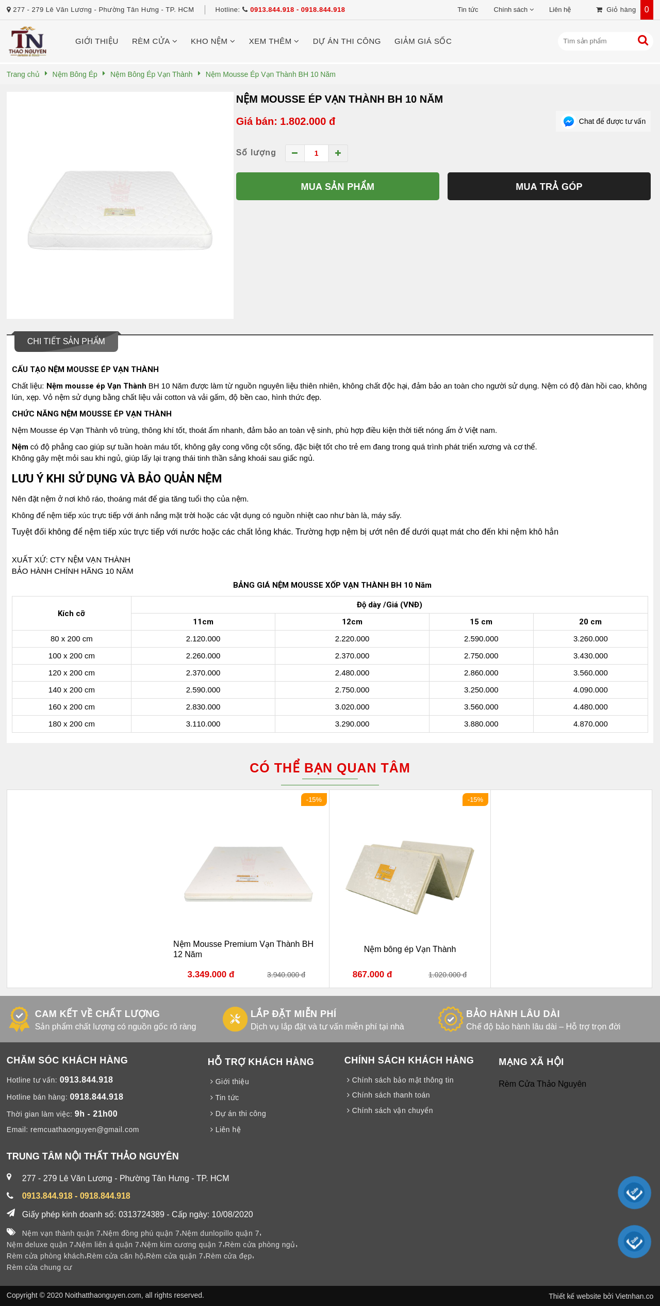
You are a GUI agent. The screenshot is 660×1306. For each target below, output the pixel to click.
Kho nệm (213, 41)
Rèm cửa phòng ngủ (260, 1244)
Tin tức (467, 9)
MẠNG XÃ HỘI (531, 1062)
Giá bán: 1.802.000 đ (285, 121)
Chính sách (511, 9)
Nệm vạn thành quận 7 (61, 1233)
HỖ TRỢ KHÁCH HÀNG (261, 1062)
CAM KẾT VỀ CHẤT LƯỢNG (97, 1014)
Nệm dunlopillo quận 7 (220, 1233)
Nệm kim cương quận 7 (182, 1244)
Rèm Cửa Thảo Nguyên (542, 1083)
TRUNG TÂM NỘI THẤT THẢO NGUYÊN (93, 1156)
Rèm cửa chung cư (39, 1267)
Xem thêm (274, 41)
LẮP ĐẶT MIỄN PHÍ (294, 1014)
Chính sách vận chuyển (388, 1110)
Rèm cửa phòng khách (46, 1256)
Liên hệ (560, 9)
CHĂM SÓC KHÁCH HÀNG (67, 1060)
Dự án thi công (347, 41)
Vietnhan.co (634, 1296)
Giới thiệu (97, 41)
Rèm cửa (154, 41)
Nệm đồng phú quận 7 (141, 1233)
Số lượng (256, 152)
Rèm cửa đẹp (229, 1256)
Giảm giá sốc (423, 41)
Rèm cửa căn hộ (115, 1256)
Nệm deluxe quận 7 (40, 1244)
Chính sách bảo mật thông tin (399, 1080)
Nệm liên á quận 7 (108, 1244)
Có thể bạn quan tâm (330, 768)
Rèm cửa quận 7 (174, 1256)
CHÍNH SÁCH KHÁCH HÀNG (409, 1060)
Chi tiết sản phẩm (66, 341)
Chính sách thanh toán (387, 1095)
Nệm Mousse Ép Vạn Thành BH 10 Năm (339, 99)
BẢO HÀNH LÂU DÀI (513, 1014)
